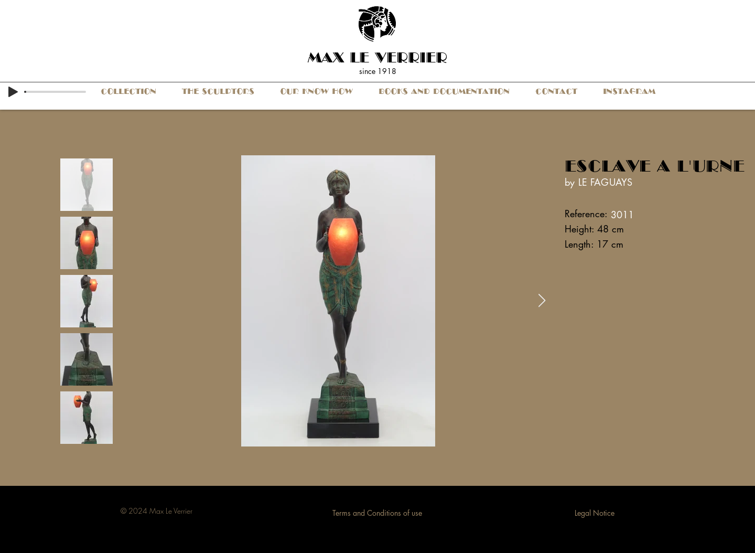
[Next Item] (541, 301)
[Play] (13, 92)
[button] (128, 91)
